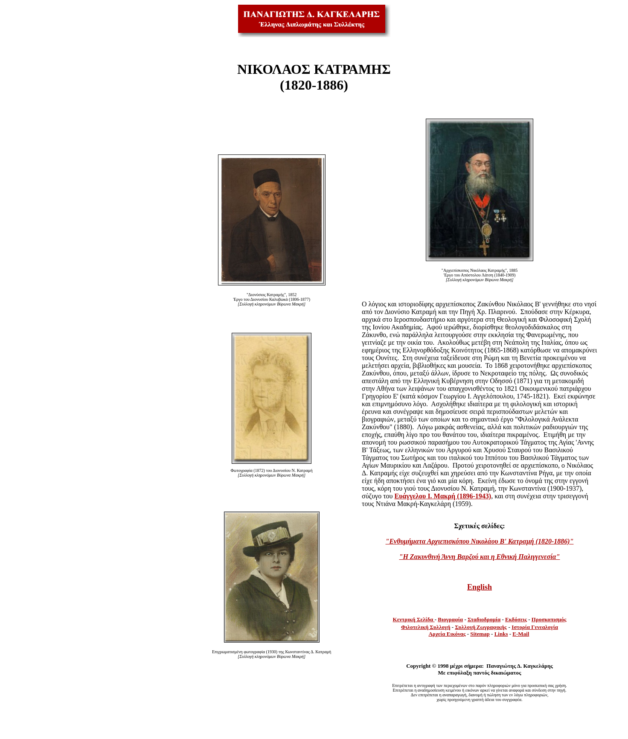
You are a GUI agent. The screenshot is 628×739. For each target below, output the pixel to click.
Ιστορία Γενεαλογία (535, 627)
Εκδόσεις (516, 619)
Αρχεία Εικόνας (446, 634)
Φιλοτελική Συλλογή (426, 627)
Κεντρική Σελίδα (414, 619)
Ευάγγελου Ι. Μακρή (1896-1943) (443, 496)
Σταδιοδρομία (484, 619)
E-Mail (520, 634)
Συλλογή (465, 627)
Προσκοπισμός (549, 619)
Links (501, 634)
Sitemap (480, 634)
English (479, 587)
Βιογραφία (450, 619)
